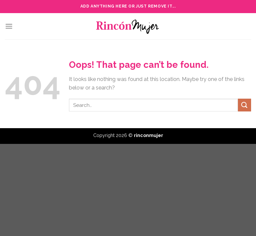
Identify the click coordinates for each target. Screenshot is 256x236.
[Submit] (244, 105)
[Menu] (9, 26)
